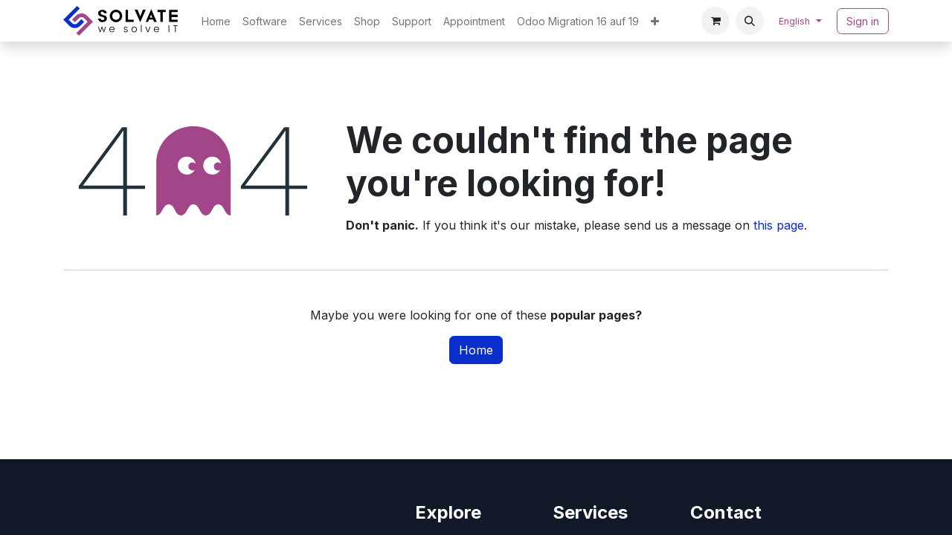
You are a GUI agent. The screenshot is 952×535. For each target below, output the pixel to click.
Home (476, 350)
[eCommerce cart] (715, 21)
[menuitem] (216, 21)
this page (778, 225)
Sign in (862, 21)
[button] (750, 21)
